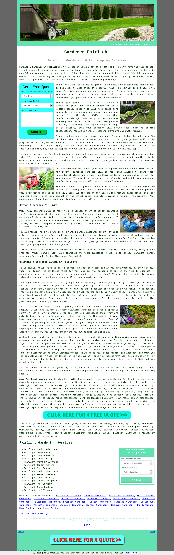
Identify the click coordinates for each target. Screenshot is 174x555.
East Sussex (40, 404)
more (53, 436)
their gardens (109, 118)
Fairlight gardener (75, 91)
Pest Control (44, 468)
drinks (115, 187)
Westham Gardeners (95, 495)
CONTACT (137, 44)
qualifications (71, 76)
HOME (113, 44)
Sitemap (21, 532)
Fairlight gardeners (38, 379)
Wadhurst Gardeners (71, 505)
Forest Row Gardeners (126, 499)
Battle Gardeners (100, 502)
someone (128, 85)
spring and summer (90, 112)
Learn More (130, 553)
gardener (116, 97)
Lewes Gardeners (52, 508)
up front (100, 154)
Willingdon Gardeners (47, 502)
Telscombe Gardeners (46, 499)
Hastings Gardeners (125, 502)
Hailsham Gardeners (98, 499)
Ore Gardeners (145, 505)
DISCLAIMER (148, 44)
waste (82, 149)
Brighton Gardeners (75, 502)
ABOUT (128, 44)
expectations (116, 169)
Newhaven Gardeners (122, 505)
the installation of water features (42, 401)
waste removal (133, 131)
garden (75, 67)
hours (151, 142)
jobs (73, 106)
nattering (104, 199)
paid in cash (73, 157)
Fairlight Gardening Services (45, 442)
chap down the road (84, 73)
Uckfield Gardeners (72, 499)
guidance (115, 175)
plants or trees (78, 94)
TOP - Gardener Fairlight (34, 513)
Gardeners (47, 495)
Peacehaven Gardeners (121, 495)
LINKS (120, 44)
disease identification (72, 382)
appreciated (33, 193)
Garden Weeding (45, 478)
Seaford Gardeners (97, 505)
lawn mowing (75, 125)
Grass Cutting (45, 487)
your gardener (95, 128)
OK (141, 553)
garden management (76, 388)
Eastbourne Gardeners (68, 495)
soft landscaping (90, 398)
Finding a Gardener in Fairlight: (39, 67)
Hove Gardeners (28, 508)
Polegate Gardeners (45, 505)
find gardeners (35, 423)
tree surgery (115, 395)
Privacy (153, 532)
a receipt (131, 160)
